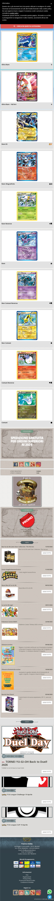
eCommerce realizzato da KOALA (43, 899)
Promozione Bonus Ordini (27, 880)
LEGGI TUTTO (47, 553)
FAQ (27, 875)
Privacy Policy (27, 879)
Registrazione (27, 877)
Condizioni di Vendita (27, 882)
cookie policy (14, 13)
